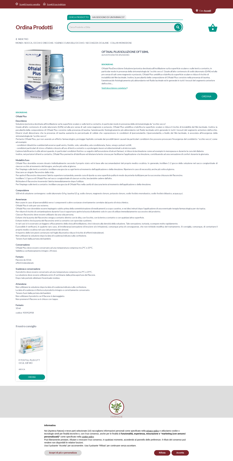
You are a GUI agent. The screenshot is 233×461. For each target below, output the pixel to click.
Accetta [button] (180, 452)
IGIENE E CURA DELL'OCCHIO (69, 43)
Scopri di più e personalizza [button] (63, 452)
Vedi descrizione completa (115, 88)
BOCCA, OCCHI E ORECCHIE (39, 43)
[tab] (108, 17)
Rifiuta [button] (162, 452)
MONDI (19, 43)
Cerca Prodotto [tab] (79, 17)
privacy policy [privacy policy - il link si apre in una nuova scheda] (152, 431)
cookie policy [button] (88, 436)
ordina (206, 96)
